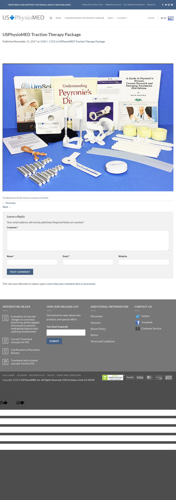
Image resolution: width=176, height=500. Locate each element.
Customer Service (151, 328)
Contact (122, 18)
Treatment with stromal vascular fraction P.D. (24, 362)
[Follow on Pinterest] (172, 5)
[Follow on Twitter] (166, 5)
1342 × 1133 (47, 41)
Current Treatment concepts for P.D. (21, 341)
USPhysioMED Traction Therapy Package (81, 41)
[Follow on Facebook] (163, 5)
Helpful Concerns (113, 4)
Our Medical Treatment (134, 4)
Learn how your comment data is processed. (71, 283)
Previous (9, 202)
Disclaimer (97, 316)
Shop (58, 18)
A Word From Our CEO (92, 4)
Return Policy (98, 328)
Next (7, 206)
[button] (151, 18)
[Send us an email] (169, 5)
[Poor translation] (20, 404)
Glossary (96, 322)
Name (10, 256)
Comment (12, 227)
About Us (151, 4)
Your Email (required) (57, 326)
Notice (94, 335)
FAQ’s (111, 18)
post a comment (41, 198)
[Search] (51, 18)
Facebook (147, 322)
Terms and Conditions (103, 341)
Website (122, 256)
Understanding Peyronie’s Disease (84, 18)
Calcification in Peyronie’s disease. (25, 351)
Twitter (145, 316)
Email (66, 256)
